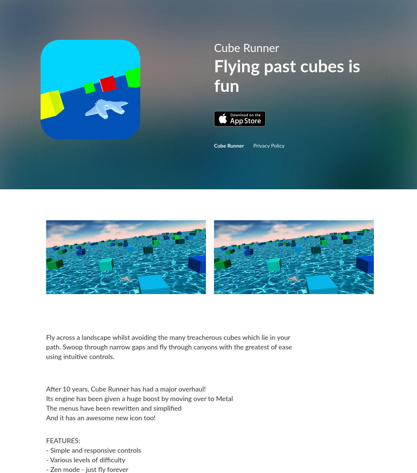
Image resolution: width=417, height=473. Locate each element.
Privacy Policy (269, 145)
